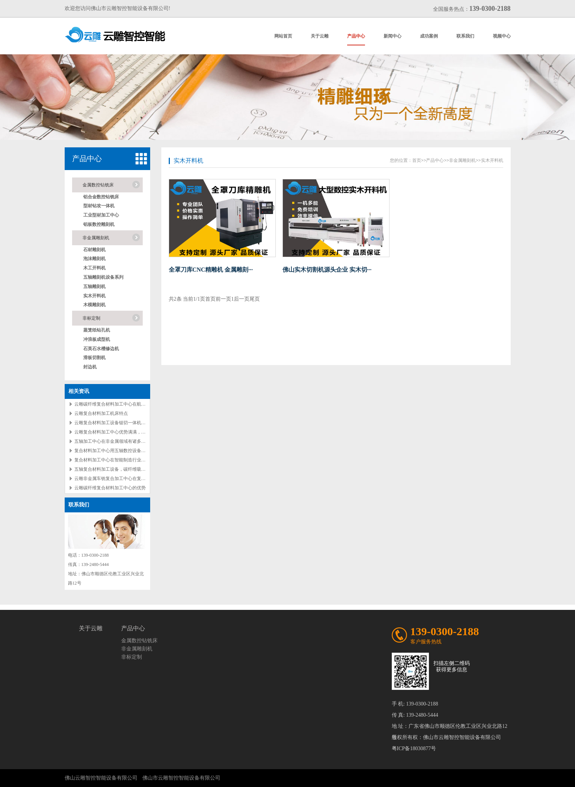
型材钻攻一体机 (98, 205)
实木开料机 (94, 295)
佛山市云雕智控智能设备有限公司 (181, 778)
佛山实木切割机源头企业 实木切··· (327, 269)
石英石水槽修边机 (101, 348)
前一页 (223, 299)
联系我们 (465, 36)
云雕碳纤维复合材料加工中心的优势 (110, 487)
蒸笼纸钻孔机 (96, 330)
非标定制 (91, 318)
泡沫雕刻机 (94, 258)
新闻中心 (392, 36)
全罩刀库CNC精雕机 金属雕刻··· (211, 269)
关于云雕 (320, 36)
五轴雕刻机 (94, 286)
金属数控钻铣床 (98, 185)
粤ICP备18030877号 (414, 748)
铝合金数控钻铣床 (101, 196)
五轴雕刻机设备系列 (103, 277)
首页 (416, 160)
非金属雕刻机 (96, 237)
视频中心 (502, 36)
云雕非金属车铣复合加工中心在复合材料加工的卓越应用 (130, 478)
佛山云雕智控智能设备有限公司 (101, 778)
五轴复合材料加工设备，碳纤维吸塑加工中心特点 (123, 469)
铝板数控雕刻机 (98, 224)
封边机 (90, 366)
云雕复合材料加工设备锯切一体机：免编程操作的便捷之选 (132, 422)
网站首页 (283, 36)
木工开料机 (94, 268)
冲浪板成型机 (96, 339)
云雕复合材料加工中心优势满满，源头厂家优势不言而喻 (130, 432)
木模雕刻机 (94, 304)
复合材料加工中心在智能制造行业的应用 (114, 460)
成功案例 (429, 36)
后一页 (241, 299)
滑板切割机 (94, 357)
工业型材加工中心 (101, 215)
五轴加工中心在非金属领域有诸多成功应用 (116, 441)
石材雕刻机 (94, 249)
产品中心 (356, 36)
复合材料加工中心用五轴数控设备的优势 (114, 450)
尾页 (254, 299)
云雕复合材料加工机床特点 (101, 413)
